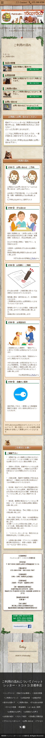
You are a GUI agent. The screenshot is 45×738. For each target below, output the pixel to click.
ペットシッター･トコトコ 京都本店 (17, 736)
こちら (33, 258)
